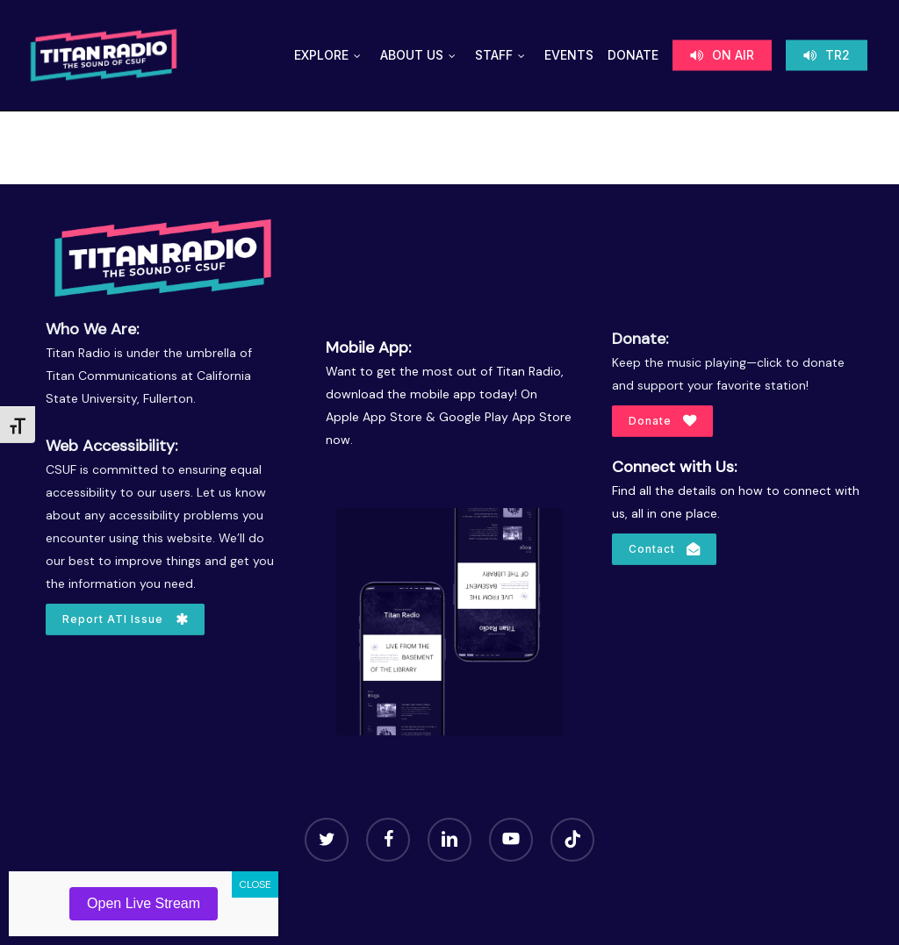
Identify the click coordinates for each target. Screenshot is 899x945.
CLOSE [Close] (255, 884)
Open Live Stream (143, 903)
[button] (125, 619)
